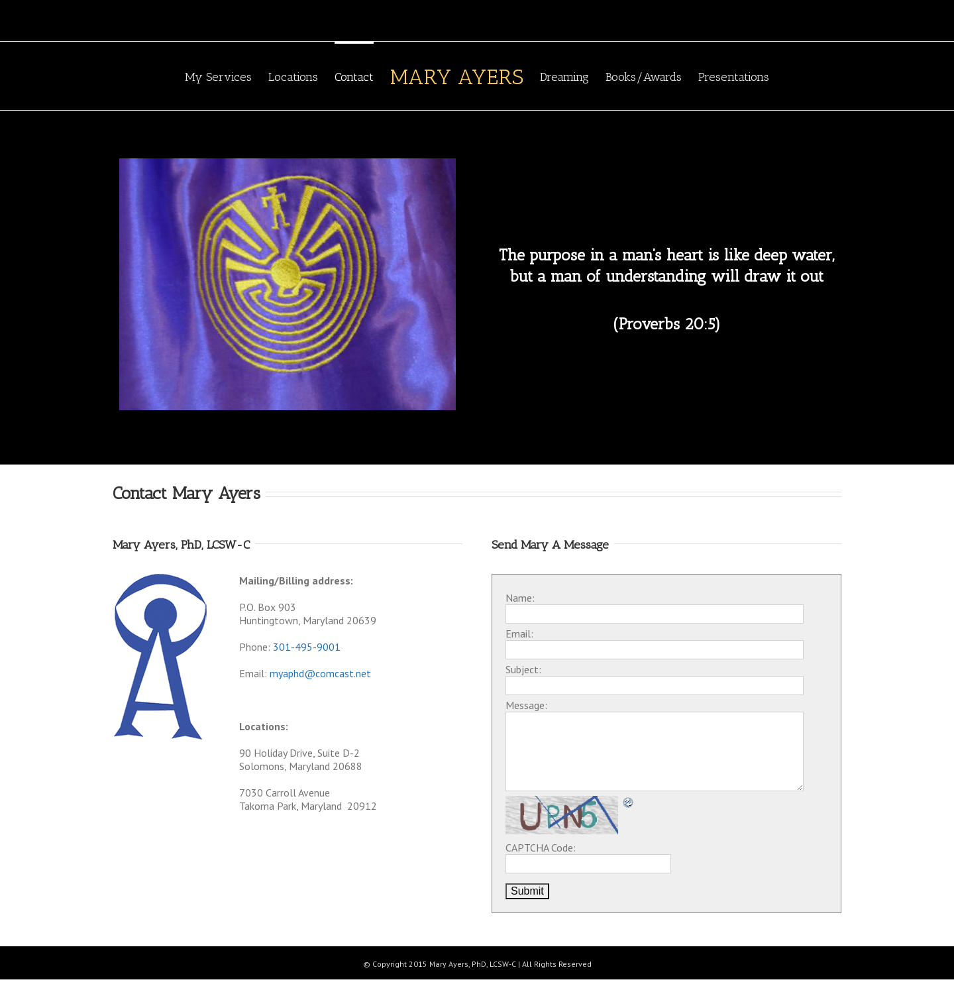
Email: (519, 633)
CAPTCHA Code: (540, 847)
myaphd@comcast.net (320, 673)
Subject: (523, 669)
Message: (526, 705)
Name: (520, 597)
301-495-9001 (307, 646)
